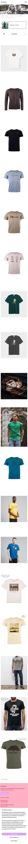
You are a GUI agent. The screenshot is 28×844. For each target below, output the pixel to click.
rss (16, 838)
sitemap (13, 838)
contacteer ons (4, 824)
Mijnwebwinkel (16, 841)
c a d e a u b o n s (4, 15)
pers (11, 824)
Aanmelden (4, 793)
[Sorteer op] (14, 34)
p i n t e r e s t (11, 17)
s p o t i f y (12, 15)
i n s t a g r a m (18, 15)
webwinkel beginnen (21, 838)
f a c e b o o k (4, 17)
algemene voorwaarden (6, 831)
